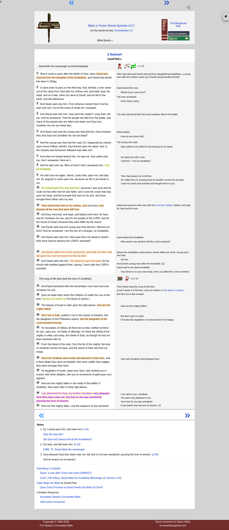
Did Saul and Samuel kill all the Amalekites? (67, 439)
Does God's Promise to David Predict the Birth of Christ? (71, 487)
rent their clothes (164, 205)
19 (38, 304)
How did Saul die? (53, 434)
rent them (92, 205)
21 (38, 327)
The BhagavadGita (178, 24)
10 (38, 187)
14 (38, 236)
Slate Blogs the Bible (48, 483)
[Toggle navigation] (188, 7)
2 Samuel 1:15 (112, 478)
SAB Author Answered (52, 502)
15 (38, 251)
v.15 (77, 444)
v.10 (85, 429)
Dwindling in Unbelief (48, 468)
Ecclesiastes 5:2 (124, 30)
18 (38, 294)
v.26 (155, 454)
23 (38, 357)
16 (38, 260)
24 (38, 370)
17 (38, 285)
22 (38, 343)
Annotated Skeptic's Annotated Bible (60, 497)
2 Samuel (114, 54)
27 (38, 405)
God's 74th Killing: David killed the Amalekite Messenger (71, 478)
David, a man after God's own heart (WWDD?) (66, 473)
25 (38, 382)
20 (38, 314)
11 (38, 205)
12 (38, 214)
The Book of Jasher (77, 299)
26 (38, 393)
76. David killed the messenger (67, 449)
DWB (46, 449)
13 (38, 226)
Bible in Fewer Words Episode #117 (111, 25)
